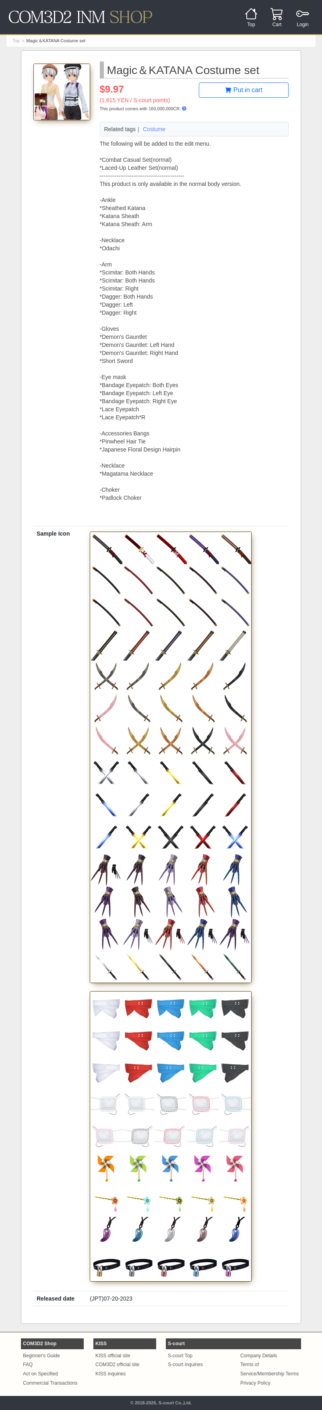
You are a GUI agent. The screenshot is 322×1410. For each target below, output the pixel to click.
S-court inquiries (185, 1364)
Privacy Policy (255, 1383)
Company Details (258, 1355)
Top (16, 40)
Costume (154, 129)
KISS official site (112, 1355)
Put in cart (243, 90)
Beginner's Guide (41, 1355)
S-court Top (180, 1355)
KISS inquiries (110, 1374)
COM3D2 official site (117, 1364)
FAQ (28, 1364)
